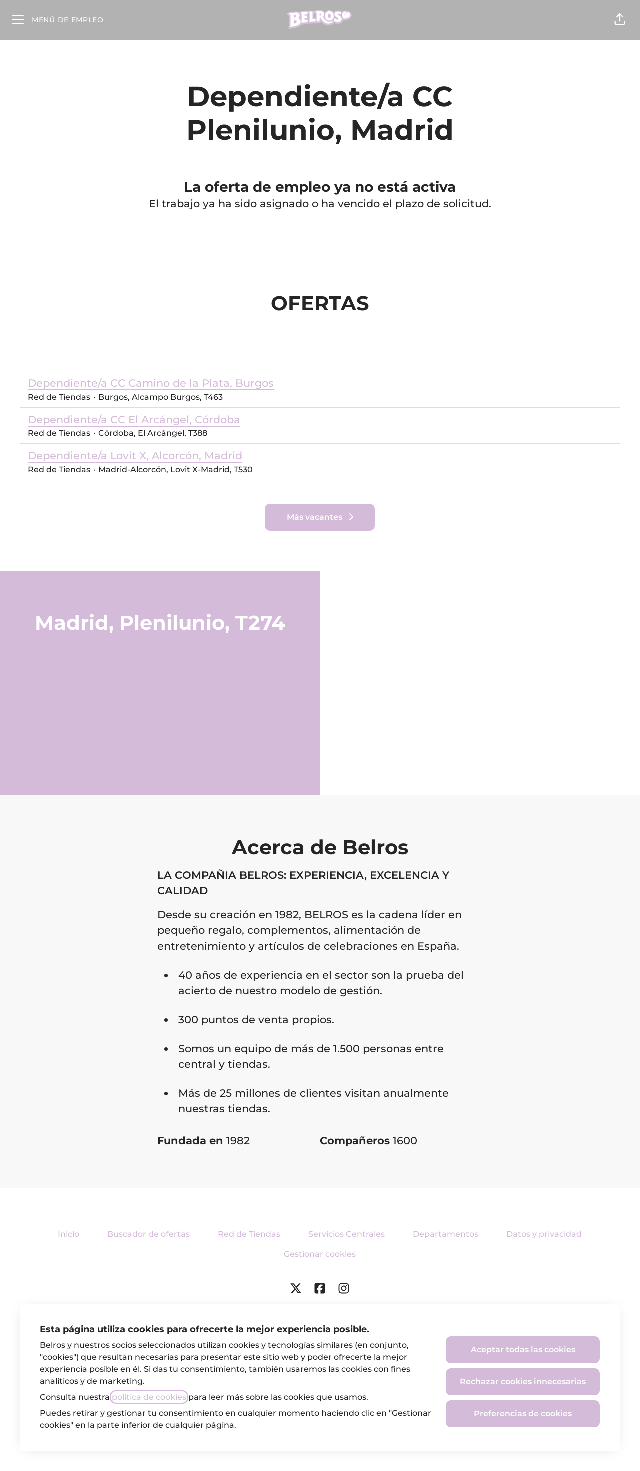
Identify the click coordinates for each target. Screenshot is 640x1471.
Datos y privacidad (544, 1234)
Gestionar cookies (320, 1254)
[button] (620, 20)
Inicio (69, 1234)
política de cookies (149, 1397)
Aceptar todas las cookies (523, 1349)
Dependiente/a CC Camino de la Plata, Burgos (151, 383)
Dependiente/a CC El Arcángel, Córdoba (134, 420)
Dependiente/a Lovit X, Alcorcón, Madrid (140, 456)
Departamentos (445, 1234)
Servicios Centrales (346, 1234)
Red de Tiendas (249, 1234)
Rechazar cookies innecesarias (523, 1381)
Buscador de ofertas (149, 1234)
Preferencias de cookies (523, 1413)
